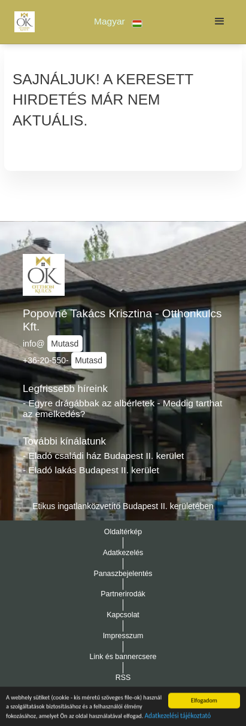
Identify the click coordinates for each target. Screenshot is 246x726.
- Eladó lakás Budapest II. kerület (91, 470)
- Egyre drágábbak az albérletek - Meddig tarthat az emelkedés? (122, 408)
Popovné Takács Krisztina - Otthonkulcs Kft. (122, 320)
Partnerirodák (123, 594)
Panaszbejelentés (122, 573)
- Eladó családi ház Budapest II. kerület (103, 456)
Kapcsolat (123, 615)
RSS (123, 677)
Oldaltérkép (123, 532)
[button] (118, 22)
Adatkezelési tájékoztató (178, 719)
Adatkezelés (123, 553)
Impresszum (123, 636)
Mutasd (64, 343)
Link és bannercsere (123, 657)
